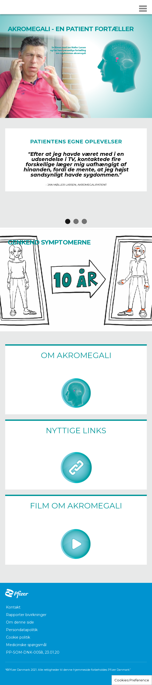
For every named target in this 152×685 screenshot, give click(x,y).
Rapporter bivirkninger (26, 614)
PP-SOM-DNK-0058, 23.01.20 (32, 652)
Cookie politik (18, 637)
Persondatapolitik (22, 629)
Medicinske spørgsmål (26, 644)
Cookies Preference (131, 680)
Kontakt (13, 607)
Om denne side (20, 622)
